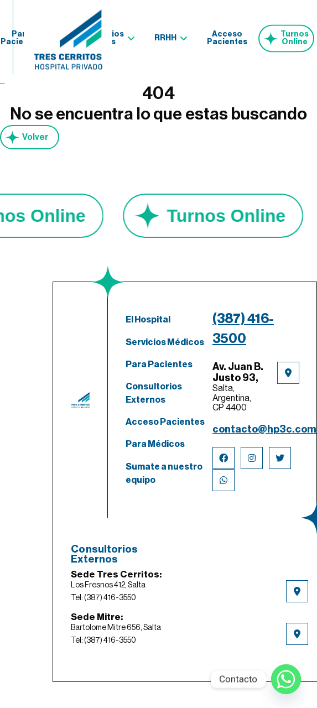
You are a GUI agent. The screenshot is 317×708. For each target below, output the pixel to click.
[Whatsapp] (286, 679)
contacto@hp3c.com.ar (255, 429)
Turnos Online (294, 36)
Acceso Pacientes (227, 36)
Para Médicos (155, 444)
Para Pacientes (159, 364)
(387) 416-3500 (243, 328)
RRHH (165, 36)
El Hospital (148, 319)
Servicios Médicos (165, 342)
